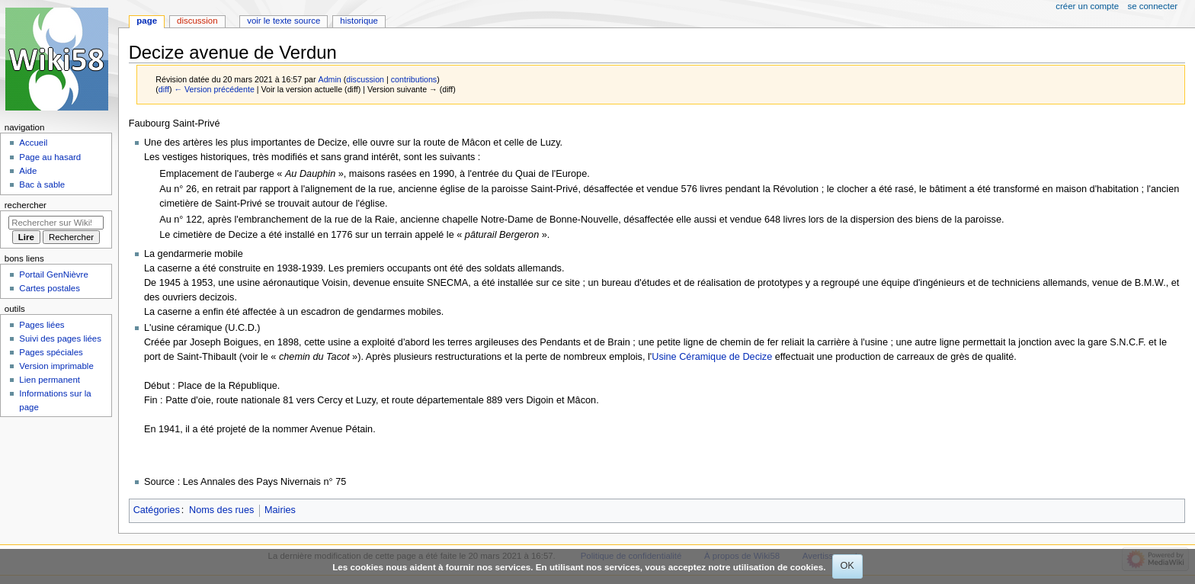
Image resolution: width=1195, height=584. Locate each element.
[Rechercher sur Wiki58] (56, 222)
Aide (28, 170)
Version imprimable (56, 366)
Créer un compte (1087, 6)
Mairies (280, 510)
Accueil (33, 142)
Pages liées (41, 324)
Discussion (197, 20)
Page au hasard (50, 157)
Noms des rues (221, 510)
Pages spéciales (50, 352)
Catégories (156, 510)
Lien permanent (49, 379)
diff (164, 89)
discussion (365, 79)
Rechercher (25, 205)
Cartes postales (49, 288)
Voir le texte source (283, 20)
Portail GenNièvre (53, 274)
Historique (359, 20)
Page (146, 20)
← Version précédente (214, 89)
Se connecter (1153, 6)
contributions (414, 79)
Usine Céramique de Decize (712, 356)
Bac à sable (42, 184)
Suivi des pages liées (60, 338)
